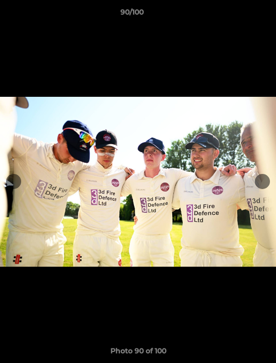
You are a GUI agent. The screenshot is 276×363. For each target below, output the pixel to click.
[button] (240, 14)
